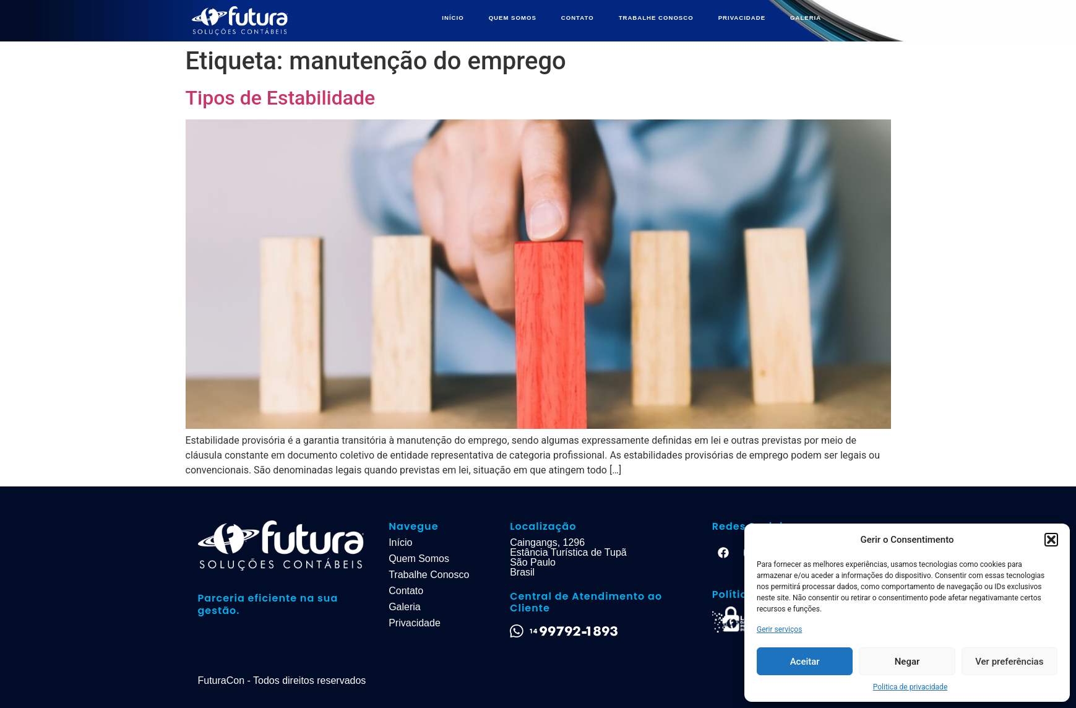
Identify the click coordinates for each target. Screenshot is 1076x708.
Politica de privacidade (910, 687)
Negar (907, 661)
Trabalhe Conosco (429, 574)
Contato (406, 590)
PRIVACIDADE (741, 17)
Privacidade (415, 623)
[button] (1051, 539)
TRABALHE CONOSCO (656, 17)
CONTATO (577, 17)
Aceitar (805, 661)
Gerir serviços (779, 629)
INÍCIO (452, 17)
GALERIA (805, 17)
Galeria (405, 607)
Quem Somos (419, 558)
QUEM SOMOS (512, 17)
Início (400, 542)
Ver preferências (1009, 661)
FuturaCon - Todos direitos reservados (282, 680)
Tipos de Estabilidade (281, 98)
